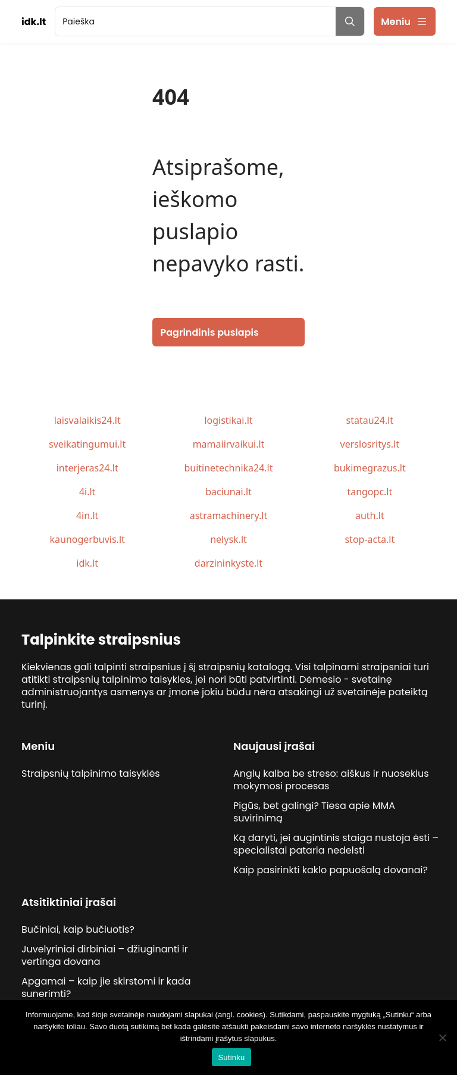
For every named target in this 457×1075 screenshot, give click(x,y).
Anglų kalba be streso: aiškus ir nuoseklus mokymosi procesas (331, 780)
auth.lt (369, 515)
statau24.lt (370, 420)
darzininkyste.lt (228, 563)
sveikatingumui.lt (87, 444)
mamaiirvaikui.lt (229, 444)
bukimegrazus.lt (370, 467)
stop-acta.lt (370, 539)
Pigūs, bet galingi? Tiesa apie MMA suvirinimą (314, 812)
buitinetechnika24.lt (228, 467)
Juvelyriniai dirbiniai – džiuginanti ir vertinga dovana (104, 955)
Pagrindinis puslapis (210, 332)
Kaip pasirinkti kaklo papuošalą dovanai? (330, 870)
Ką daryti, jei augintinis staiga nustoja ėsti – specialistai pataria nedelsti (336, 844)
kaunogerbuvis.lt (87, 539)
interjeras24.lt (87, 467)
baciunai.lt (228, 491)
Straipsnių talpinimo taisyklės (90, 773)
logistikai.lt (228, 420)
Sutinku (231, 1057)
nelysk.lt (228, 539)
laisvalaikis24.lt (87, 420)
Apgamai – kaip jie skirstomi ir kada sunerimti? (105, 987)
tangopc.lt (369, 491)
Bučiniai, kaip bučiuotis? (77, 929)
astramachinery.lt (229, 515)
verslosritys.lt (369, 444)
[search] (195, 21)
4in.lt (87, 515)
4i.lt (87, 491)
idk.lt (87, 563)
